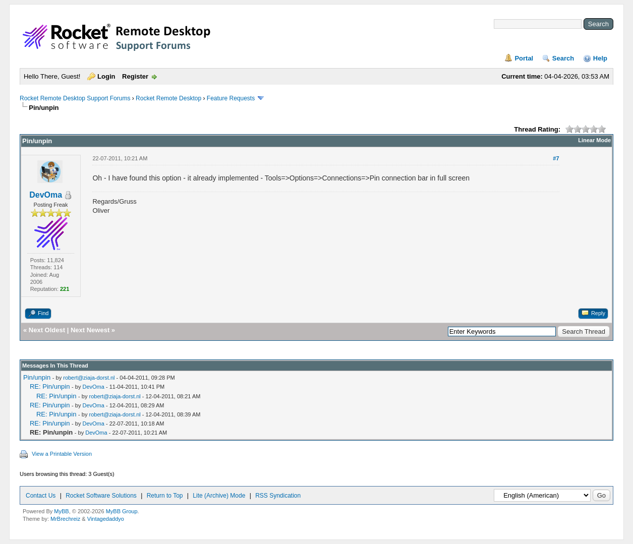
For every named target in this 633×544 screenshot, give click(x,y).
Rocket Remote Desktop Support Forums (75, 98)
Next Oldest (47, 330)
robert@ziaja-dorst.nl (88, 378)
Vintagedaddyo (105, 519)
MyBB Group (122, 511)
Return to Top (165, 495)
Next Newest (90, 330)
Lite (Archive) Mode (219, 495)
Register (135, 76)
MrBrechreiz (65, 519)
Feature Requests (231, 98)
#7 (556, 158)
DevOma (45, 195)
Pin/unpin (36, 377)
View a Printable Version (62, 454)
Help (600, 58)
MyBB (61, 511)
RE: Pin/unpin (50, 386)
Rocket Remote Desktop (168, 98)
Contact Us (40, 495)
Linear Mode (594, 140)
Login (106, 76)
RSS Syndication (278, 495)
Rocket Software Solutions (101, 495)
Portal (523, 58)
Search (563, 58)
